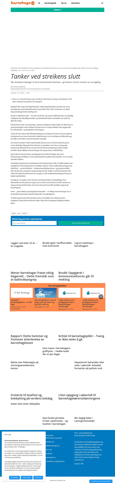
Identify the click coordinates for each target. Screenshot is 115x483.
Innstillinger (14, 477)
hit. (41, 102)
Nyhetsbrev (75, 3)
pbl (19, 213)
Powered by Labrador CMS (57, 480)
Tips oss (64, 3)
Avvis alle (38, 477)
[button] (100, 296)
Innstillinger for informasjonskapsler (101, 481)
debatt (24, 213)
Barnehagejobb (50, 3)
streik (14, 213)
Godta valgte (27, 477)
